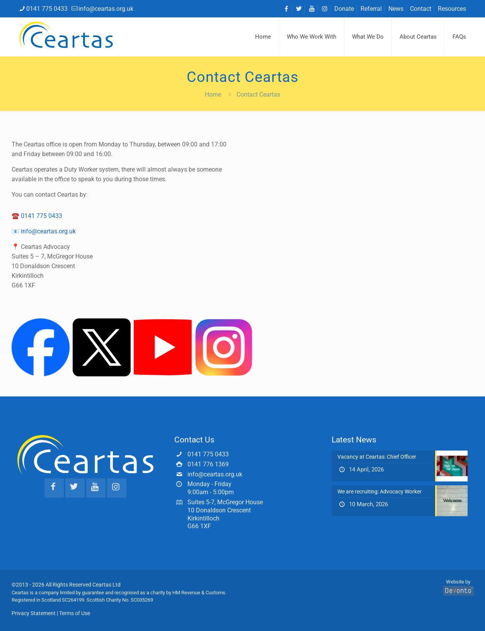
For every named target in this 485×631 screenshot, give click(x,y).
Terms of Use (74, 613)
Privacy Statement (34, 613)
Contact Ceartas (258, 94)
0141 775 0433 (41, 215)
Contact (420, 8)
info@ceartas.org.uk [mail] (105, 8)
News (395, 8)
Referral (371, 8)
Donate (344, 8)
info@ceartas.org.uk (48, 231)
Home (213, 94)
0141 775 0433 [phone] (47, 8)
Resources (452, 8)
